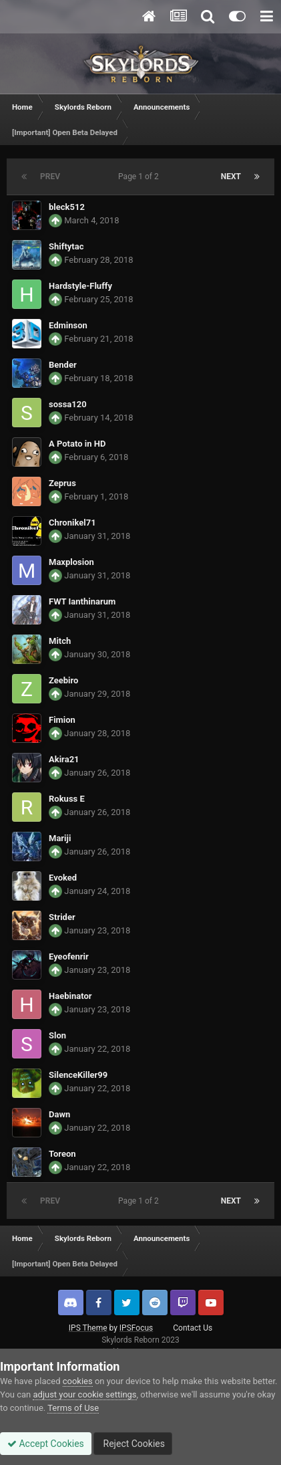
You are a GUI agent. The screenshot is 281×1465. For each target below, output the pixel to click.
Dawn (59, 1114)
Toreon (62, 1154)
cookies (78, 1381)
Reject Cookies (133, 1443)
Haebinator (70, 996)
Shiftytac (66, 246)
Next (231, 176)
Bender (63, 365)
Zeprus (62, 483)
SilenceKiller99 (78, 1075)
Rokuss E (67, 799)
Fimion (62, 720)
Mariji (60, 838)
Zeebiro (63, 680)
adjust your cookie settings (84, 1394)
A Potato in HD (77, 444)
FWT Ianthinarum (82, 601)
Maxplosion (71, 562)
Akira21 (64, 759)
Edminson (68, 325)
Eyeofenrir (69, 956)
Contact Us (192, 1328)
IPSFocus (136, 1328)
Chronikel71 (72, 523)
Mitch (60, 641)
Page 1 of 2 (140, 176)
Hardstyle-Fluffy (80, 286)
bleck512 (67, 207)
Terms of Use (73, 1408)
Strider (62, 917)
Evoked (63, 878)
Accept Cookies (45, 1443)
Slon (57, 1035)
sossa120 (68, 404)
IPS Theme (88, 1328)
